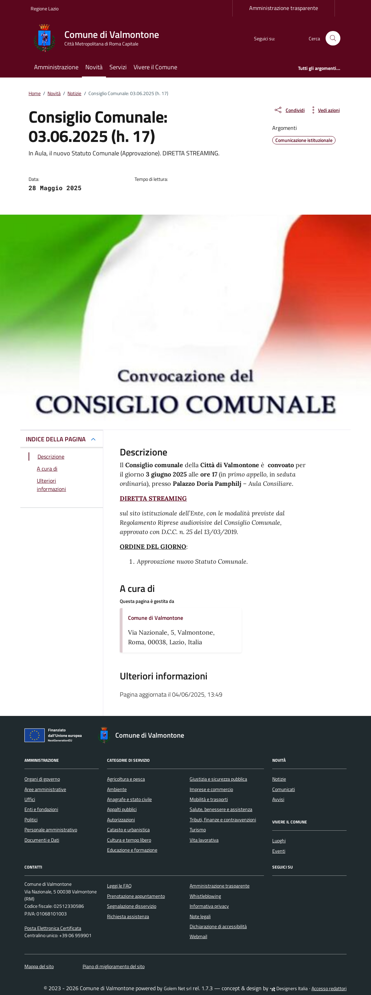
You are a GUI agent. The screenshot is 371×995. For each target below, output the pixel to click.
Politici (31, 819)
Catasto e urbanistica (128, 829)
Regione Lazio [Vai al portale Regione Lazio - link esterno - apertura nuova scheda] (45, 8)
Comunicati (283, 789)
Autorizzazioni (121, 819)
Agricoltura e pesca (126, 779)
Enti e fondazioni (41, 809)
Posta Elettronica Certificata (52, 928)
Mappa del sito (39, 966)
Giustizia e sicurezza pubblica (218, 779)
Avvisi (278, 799)
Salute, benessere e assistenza (221, 809)
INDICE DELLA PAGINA (56, 439)
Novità (94, 67)
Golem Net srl (177, 988)
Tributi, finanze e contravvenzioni (223, 819)
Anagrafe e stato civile (129, 799)
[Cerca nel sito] (333, 38)
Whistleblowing (205, 896)
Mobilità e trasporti (209, 799)
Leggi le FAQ (119, 886)
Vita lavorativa (204, 840)
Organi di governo (42, 779)
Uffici (29, 799)
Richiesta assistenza (128, 916)
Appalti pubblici (122, 809)
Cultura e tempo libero (129, 840)
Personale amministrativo (50, 829)
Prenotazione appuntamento (136, 896)
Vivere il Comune (155, 67)
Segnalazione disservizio (131, 906)
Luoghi (279, 840)
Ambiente (117, 789)
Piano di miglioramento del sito (114, 966)
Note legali (200, 916)
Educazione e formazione (132, 850)
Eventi (278, 851)
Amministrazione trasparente (283, 8)
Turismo (198, 829)
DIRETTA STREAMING (153, 498)
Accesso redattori (329, 988)
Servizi (118, 67)
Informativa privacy (209, 906)
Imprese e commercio (211, 789)
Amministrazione (56, 67)
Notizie (279, 779)
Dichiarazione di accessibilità (218, 926)
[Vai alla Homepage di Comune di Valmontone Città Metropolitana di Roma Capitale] (99, 38)
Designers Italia (289, 988)
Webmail (198, 936)
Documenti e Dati (41, 840)
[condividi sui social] (289, 109)
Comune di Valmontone (155, 618)
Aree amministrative (45, 789)
